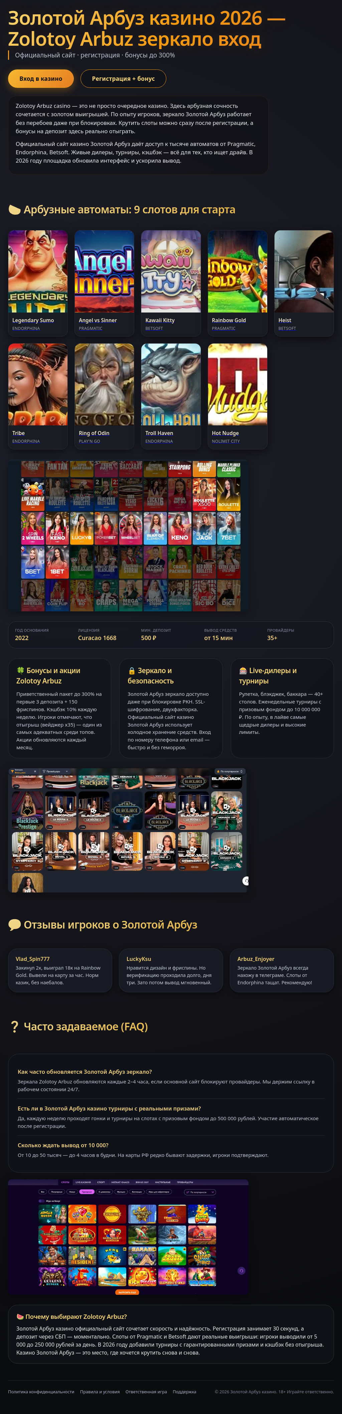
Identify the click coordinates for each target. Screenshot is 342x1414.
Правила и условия (100, 1392)
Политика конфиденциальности (41, 1392)
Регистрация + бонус (128, 79)
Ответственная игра (146, 1392)
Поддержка (184, 1392)
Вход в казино (42, 79)
